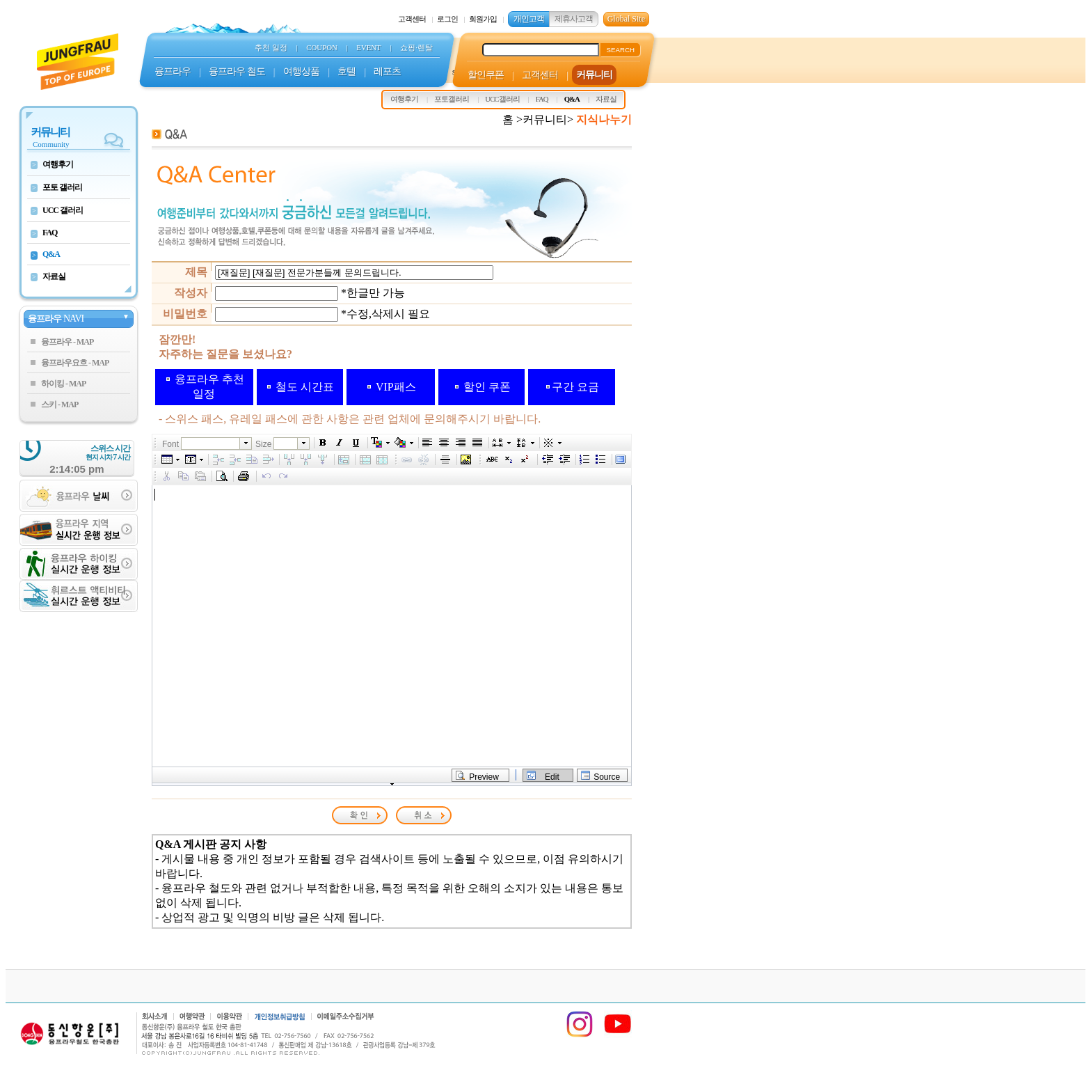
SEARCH (620, 50)
